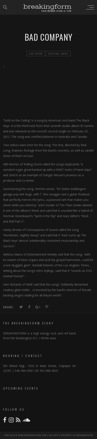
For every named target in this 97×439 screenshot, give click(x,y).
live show (36, 53)
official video (58, 53)
